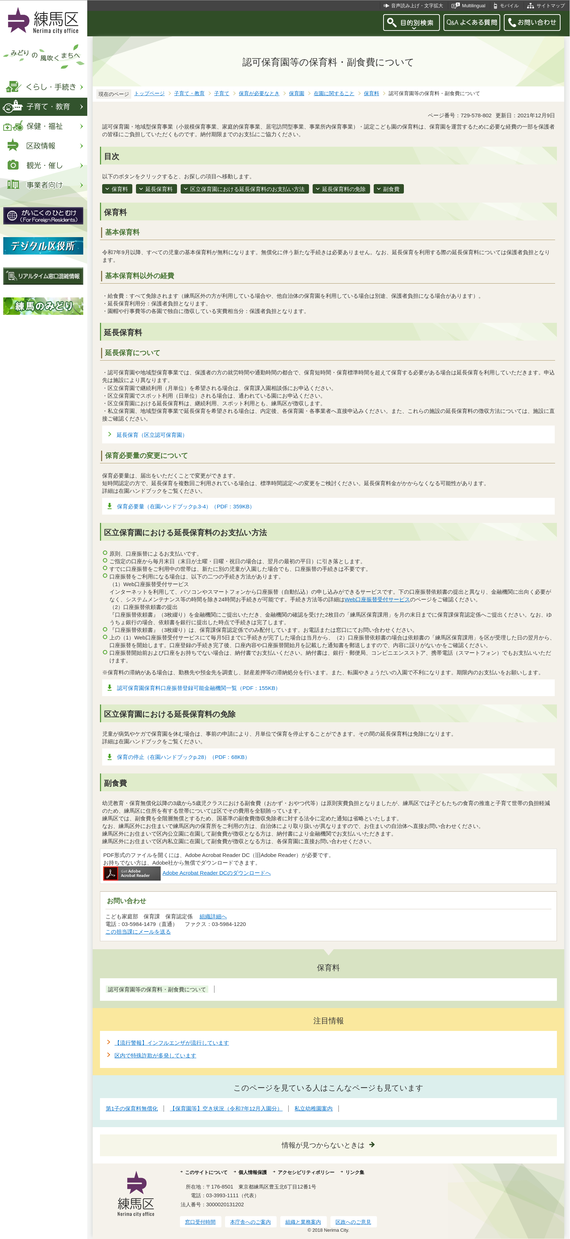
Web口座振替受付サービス (377, 599)
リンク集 (354, 1172)
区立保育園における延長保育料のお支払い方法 (247, 189)
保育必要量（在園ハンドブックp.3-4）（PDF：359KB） (186, 506)
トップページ (149, 93)
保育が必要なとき (259, 93)
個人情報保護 (252, 1172)
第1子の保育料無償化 (132, 1108)
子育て (221, 93)
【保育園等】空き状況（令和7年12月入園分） (226, 1108)
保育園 (296, 93)
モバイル (509, 5)
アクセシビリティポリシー (306, 1172)
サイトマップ (551, 5)
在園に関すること (334, 93)
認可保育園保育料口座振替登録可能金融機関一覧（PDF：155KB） (199, 688)
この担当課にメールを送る (138, 932)
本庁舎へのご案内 (250, 1222)
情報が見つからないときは (323, 1145)
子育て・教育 (189, 93)
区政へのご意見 (353, 1222)
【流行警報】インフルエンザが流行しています (172, 1043)
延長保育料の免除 (344, 189)
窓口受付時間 (200, 1222)
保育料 (371, 93)
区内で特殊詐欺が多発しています (155, 1055)
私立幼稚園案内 (313, 1108)
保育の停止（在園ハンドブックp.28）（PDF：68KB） (183, 757)
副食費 (391, 189)
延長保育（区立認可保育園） (152, 435)
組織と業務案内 (303, 1222)
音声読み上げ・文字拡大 (417, 5)
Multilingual (473, 5)
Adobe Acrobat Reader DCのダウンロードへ (187, 873)
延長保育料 (159, 189)
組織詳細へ (213, 916)
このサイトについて (206, 1172)
